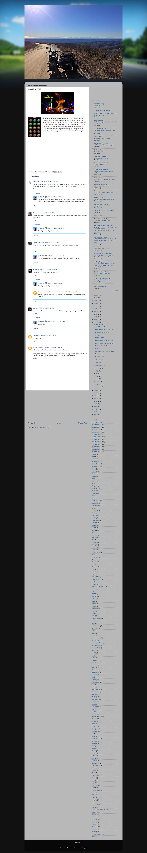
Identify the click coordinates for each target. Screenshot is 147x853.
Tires (93, 770)
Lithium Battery (96, 618)
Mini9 (93, 633)
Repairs (94, 670)
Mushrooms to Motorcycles (103, 253)
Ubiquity (94, 800)
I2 (92, 591)
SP (93, 746)
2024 (95, 303)
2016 (95, 390)
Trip (93, 783)
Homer (94, 589)
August (98, 368)
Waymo (94, 824)
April (97, 379)
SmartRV (94, 726)
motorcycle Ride (97, 645)
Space (94, 748)
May (97, 376)
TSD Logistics (96, 790)
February (99, 384)
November (99, 360)
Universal (95, 805)
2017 (95, 322)
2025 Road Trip (96, 449)
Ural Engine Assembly (98, 809)
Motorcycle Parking (98, 643)
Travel (94, 780)
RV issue (94, 694)
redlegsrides (37, 242)
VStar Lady (36, 181)
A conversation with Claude (102, 138)
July (97, 371)
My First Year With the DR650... (103, 220)
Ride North (97, 247)
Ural (93, 807)
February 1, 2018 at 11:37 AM (53, 347)
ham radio (95, 576)
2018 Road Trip (96, 432)
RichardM (41, 197)
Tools (93, 773)
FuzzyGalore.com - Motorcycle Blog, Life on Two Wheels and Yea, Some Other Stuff (105, 227)
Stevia (94, 758)
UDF (93, 802)
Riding (94, 679)
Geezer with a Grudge (101, 169)
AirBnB (94, 459)
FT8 (93, 564)
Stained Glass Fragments (101, 186)
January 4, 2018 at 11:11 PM (47, 335)
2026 (95, 298)
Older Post (82, 423)
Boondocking (96, 493)
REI (93, 662)
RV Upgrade (95, 707)
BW (93, 498)
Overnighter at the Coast (101, 158)
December (99, 324)
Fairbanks (95, 542)
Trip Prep (94, 785)
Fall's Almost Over (100, 354)
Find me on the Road (101, 163)
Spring (94, 751)
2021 (95, 311)
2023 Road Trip (96, 444)
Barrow (94, 474)
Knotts (94, 613)
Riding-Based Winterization (102, 206)
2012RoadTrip (96, 422)
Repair (94, 667)
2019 (95, 317)
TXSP (93, 795)
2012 (95, 401)
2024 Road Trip (96, 446)
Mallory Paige (98, 262)
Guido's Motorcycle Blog (102, 278)
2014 (95, 395)
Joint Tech (95, 608)
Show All (117, 290)
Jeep (93, 606)
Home (58, 423)
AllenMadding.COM (100, 184)
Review (94, 677)
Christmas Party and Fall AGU (104, 351)
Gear (93, 569)
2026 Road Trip (96, 451)
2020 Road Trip (96, 437)
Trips (93, 787)
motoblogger (96, 640)
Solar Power (95, 738)
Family (94, 545)
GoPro (94, 574)
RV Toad (94, 704)
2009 (95, 409)
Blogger (94, 486)
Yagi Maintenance (99, 151)
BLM (93, 483)
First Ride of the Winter (102, 332)
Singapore (95, 721)
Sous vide (95, 743)
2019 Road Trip (96, 434)
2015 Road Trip (96, 424)
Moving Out (95, 648)
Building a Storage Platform (102, 280)
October (98, 362)
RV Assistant (96, 689)
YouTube (94, 836)
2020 (95, 314)
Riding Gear (95, 682)
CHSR (94, 508)
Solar (93, 736)
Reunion (94, 675)
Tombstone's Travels (101, 143)
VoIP (93, 817)
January (98, 387)
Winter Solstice (100, 337)
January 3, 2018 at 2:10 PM (55, 255)
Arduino (94, 471)
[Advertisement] (57, 406)
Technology (95, 765)
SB (93, 709)
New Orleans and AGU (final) (104, 340)
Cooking (94, 518)
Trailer (94, 778)
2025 (95, 300)
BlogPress (95, 488)
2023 (95, 306)
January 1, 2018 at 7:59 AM (49, 181)
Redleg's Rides (99, 150)
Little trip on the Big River (101, 248)
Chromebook (96, 505)
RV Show (95, 702)
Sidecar (94, 719)
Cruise (94, 522)
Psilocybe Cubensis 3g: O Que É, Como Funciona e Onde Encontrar (104, 256)
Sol (93, 733)
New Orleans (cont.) (101, 346)
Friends (94, 562)
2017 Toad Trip (96, 429)
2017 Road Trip (96, 427)
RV (93, 687)
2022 (95, 309)
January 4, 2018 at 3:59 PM (69, 292)
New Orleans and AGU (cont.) (104, 343)
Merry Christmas (100, 335)
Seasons (94, 711)
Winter (94, 832)
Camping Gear (96, 500)
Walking (94, 819)
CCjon (35, 308)
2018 (95, 319)
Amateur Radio (96, 466)
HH (93, 581)
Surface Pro (95, 763)
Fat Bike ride (96, 552)
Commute (95, 515)
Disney (94, 527)
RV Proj (94, 697)
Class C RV (95, 510)
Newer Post (33, 423)
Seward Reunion (97, 716)
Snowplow (95, 729)
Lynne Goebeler (38, 347)
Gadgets (94, 567)
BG (93, 478)
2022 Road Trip (96, 442)
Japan (94, 603)
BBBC (94, 476)
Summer (94, 760)
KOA (93, 616)
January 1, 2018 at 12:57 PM (50, 242)
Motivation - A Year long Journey (103, 192)
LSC (93, 621)
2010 (95, 406)
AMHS (94, 469)
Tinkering (94, 768)
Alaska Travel (96, 464)
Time (95, 214)
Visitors (94, 814)
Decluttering (95, 525)
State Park (95, 755)
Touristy (94, 775)
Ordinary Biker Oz (100, 128)
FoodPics (95, 557)
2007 (95, 414)
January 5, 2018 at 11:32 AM (56, 321)
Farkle (94, 547)
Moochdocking (96, 638)
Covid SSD (95, 520)
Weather (94, 827)
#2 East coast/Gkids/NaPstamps (103, 145)
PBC (93, 657)
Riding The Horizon (100, 178)
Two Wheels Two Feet (101, 237)
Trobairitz (36, 270)
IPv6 (93, 601)
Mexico (94, 630)
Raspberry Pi (96, 660)
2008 (95, 412)
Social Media (96, 731)
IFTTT (94, 594)
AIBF (93, 456)
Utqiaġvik (95, 812)
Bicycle (94, 481)
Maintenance (96, 626)
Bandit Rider (98, 137)
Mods (93, 635)
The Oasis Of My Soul (101, 272)
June (97, 373)
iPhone (94, 599)
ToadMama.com (99, 197)
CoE (93, 513)
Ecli (93, 532)
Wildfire (94, 829)
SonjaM (35, 213)
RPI (93, 684)
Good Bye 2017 (100, 327)
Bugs (93, 496)
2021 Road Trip (96, 439)
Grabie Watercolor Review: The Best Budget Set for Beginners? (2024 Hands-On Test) (104, 265)
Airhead (94, 461)
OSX (93, 655)
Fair (93, 540)
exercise (94, 537)
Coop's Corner (99, 120)
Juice (93, 611)
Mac (93, 623)
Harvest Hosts (96, 579)
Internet (94, 596)
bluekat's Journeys (100, 156)
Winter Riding (96, 834)
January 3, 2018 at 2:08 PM (55, 197)
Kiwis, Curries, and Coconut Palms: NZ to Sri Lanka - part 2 (105, 114)
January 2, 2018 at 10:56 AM (48, 270)
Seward (94, 714)
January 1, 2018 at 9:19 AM (47, 213)
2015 (95, 393)
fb (92, 554)
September (99, 365)
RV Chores (95, 692)
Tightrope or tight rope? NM (102, 273)
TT (93, 792)
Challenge (95, 503)
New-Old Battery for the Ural (104, 329)
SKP (93, 724)
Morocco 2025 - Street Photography (104, 179)
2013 (95, 398)
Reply (35, 189)
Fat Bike (94, 550)
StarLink (94, 753)
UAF (93, 797)
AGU (93, 454)
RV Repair (95, 699)
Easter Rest (97, 105)
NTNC (94, 653)
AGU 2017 (98, 348)
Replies (37, 193)
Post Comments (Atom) (44, 427)
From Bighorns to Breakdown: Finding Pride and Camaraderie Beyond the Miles (105, 240)
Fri (93, 559)
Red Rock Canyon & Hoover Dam (104, 199)
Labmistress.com (99, 285)
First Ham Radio (100, 356)
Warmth (94, 822)
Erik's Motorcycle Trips (101, 219)
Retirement (95, 672)
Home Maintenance (98, 586)
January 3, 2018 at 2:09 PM (55, 228)
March (98, 381)
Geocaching (95, 572)
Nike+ (93, 650)
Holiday (94, 584)
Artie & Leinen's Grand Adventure (49, 292)
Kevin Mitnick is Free (100, 286)
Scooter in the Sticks (101, 204)
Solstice (94, 741)
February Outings (99, 164)
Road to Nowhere (99, 191)
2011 (95, 404)
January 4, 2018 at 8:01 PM (46, 308)
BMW (93, 491)
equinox (94, 535)
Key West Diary (99, 104)
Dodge (94, 530)
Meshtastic (95, 628)
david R (35, 335)
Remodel (94, 665)
